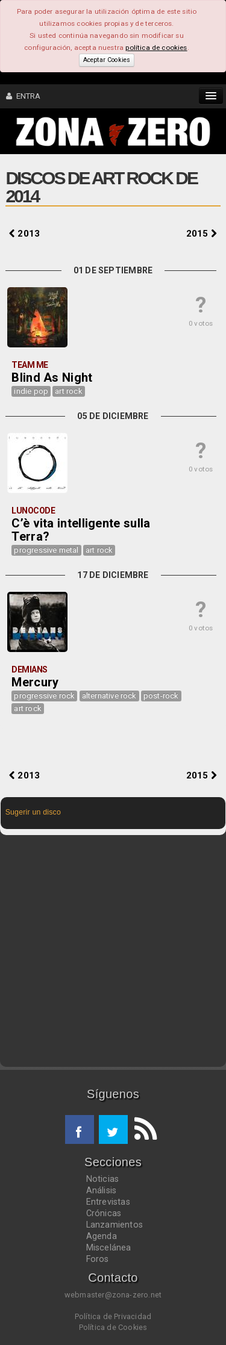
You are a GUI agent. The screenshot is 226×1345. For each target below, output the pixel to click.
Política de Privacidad (113, 1316)
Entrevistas (108, 1202)
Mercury (34, 682)
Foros (97, 1259)
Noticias (102, 1179)
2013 (24, 233)
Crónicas (104, 1213)
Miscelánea (108, 1247)
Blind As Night (51, 377)
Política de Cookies (113, 1327)
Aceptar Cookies (106, 60)
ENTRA (23, 96)
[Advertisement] (113, 951)
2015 (201, 233)
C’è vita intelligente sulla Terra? (80, 530)
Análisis (101, 1190)
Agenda (101, 1236)
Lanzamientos (114, 1224)
